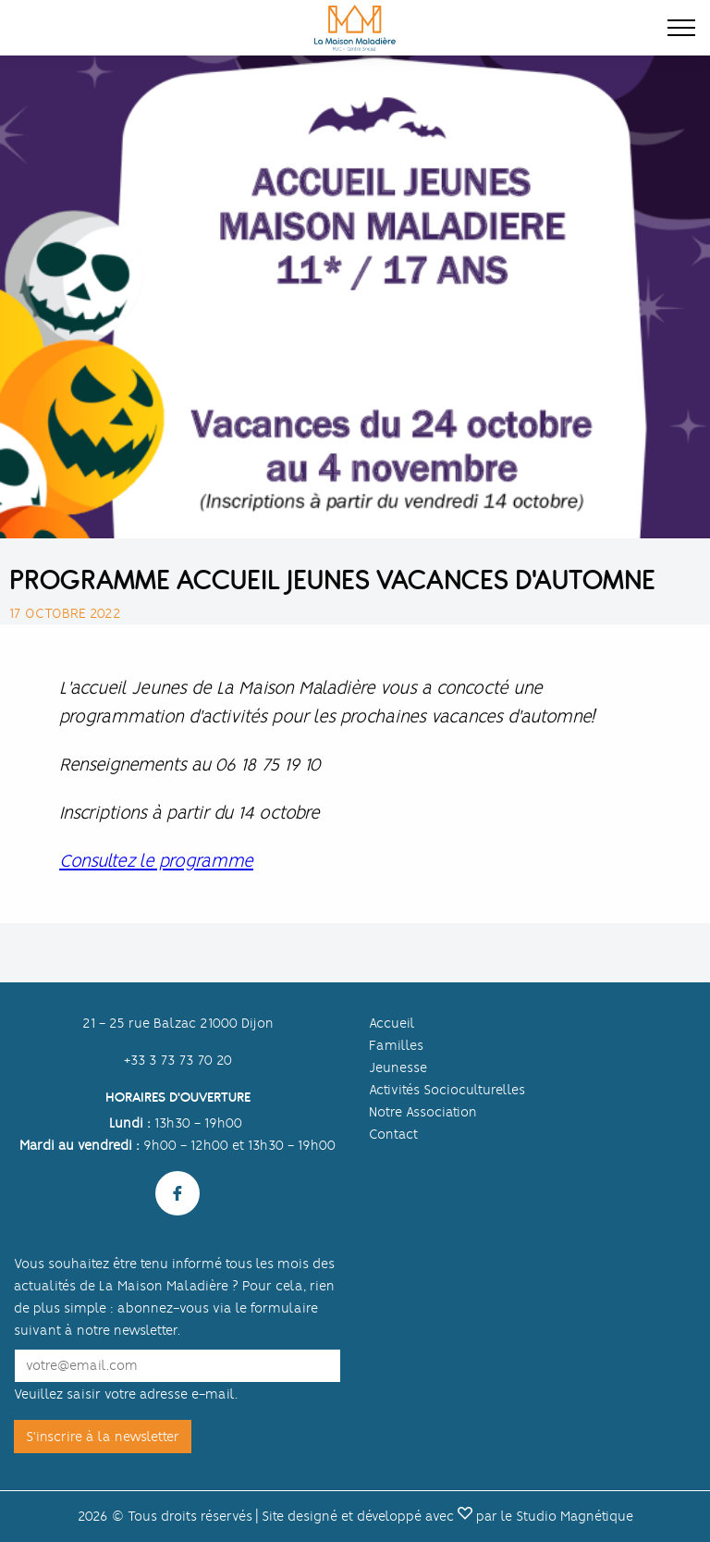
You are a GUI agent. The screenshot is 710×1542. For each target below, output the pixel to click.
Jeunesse (398, 1067)
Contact (393, 1134)
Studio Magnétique (574, 1516)
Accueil (392, 1023)
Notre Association (423, 1111)
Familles (396, 1045)
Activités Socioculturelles (447, 1089)
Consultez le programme (156, 860)
